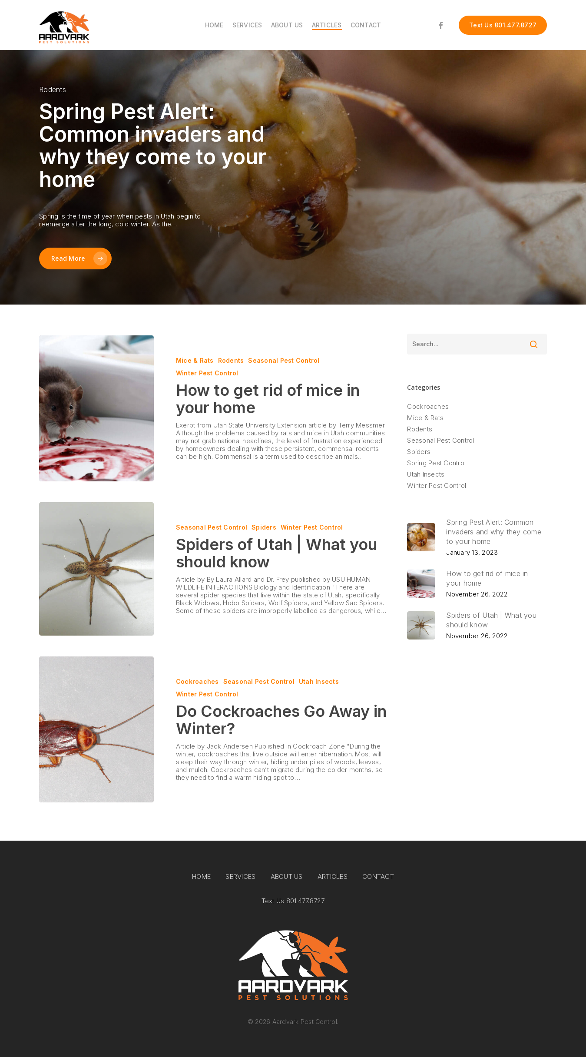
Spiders (264, 527)
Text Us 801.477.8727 (293, 901)
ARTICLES (333, 877)
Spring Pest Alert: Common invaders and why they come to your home (152, 145)
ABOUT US (287, 877)
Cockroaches (197, 681)
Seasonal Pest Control (283, 360)
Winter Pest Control (207, 373)
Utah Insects (319, 681)
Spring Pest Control (436, 463)
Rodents (231, 360)
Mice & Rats (195, 360)
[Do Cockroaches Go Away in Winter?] (96, 729)
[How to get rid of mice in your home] (96, 408)
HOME (201, 877)
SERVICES (240, 877)
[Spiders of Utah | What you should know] (96, 569)
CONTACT (378, 877)
